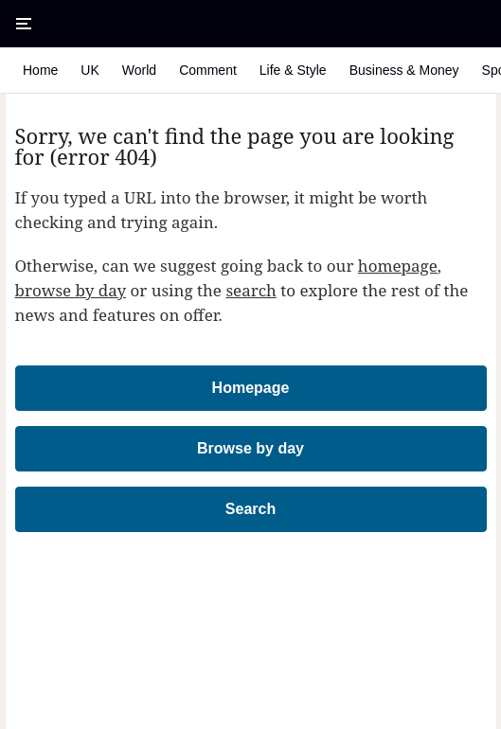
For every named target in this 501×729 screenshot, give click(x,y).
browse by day (71, 290)
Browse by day (250, 448)
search (251, 290)
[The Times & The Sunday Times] (251, 23)
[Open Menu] (23, 23)
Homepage (251, 388)
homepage (398, 265)
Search (250, 509)
